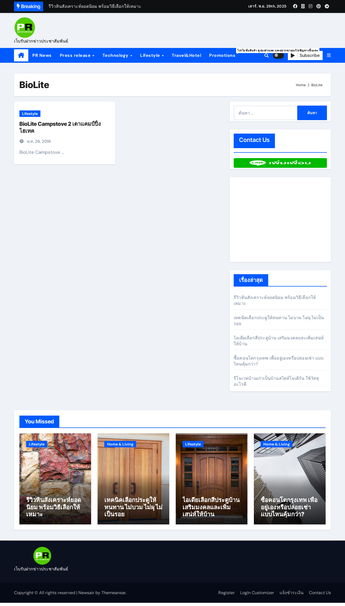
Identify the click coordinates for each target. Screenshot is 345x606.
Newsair (86, 595)
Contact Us (320, 595)
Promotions (224, 53)
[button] (329, 55)
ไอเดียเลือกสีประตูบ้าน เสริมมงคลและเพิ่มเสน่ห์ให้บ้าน (211, 510)
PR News (42, 55)
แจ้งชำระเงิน (291, 595)
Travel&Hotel (186, 55)
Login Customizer (257, 595)
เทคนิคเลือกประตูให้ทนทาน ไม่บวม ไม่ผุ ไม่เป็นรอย (133, 510)
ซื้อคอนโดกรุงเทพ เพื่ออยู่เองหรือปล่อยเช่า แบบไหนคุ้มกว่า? (289, 510)
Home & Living (120, 444)
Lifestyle (150, 55)
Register (226, 595)
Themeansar (113, 595)
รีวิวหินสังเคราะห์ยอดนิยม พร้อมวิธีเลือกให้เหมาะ (53, 510)
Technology (116, 55)
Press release (76, 55)
